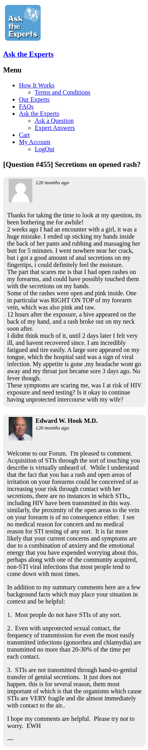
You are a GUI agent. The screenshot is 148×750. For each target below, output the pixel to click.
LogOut (44, 149)
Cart (24, 134)
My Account (35, 142)
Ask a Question (54, 120)
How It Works (36, 85)
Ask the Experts (28, 54)
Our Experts (34, 99)
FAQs (26, 106)
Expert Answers (55, 127)
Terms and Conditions (62, 92)
